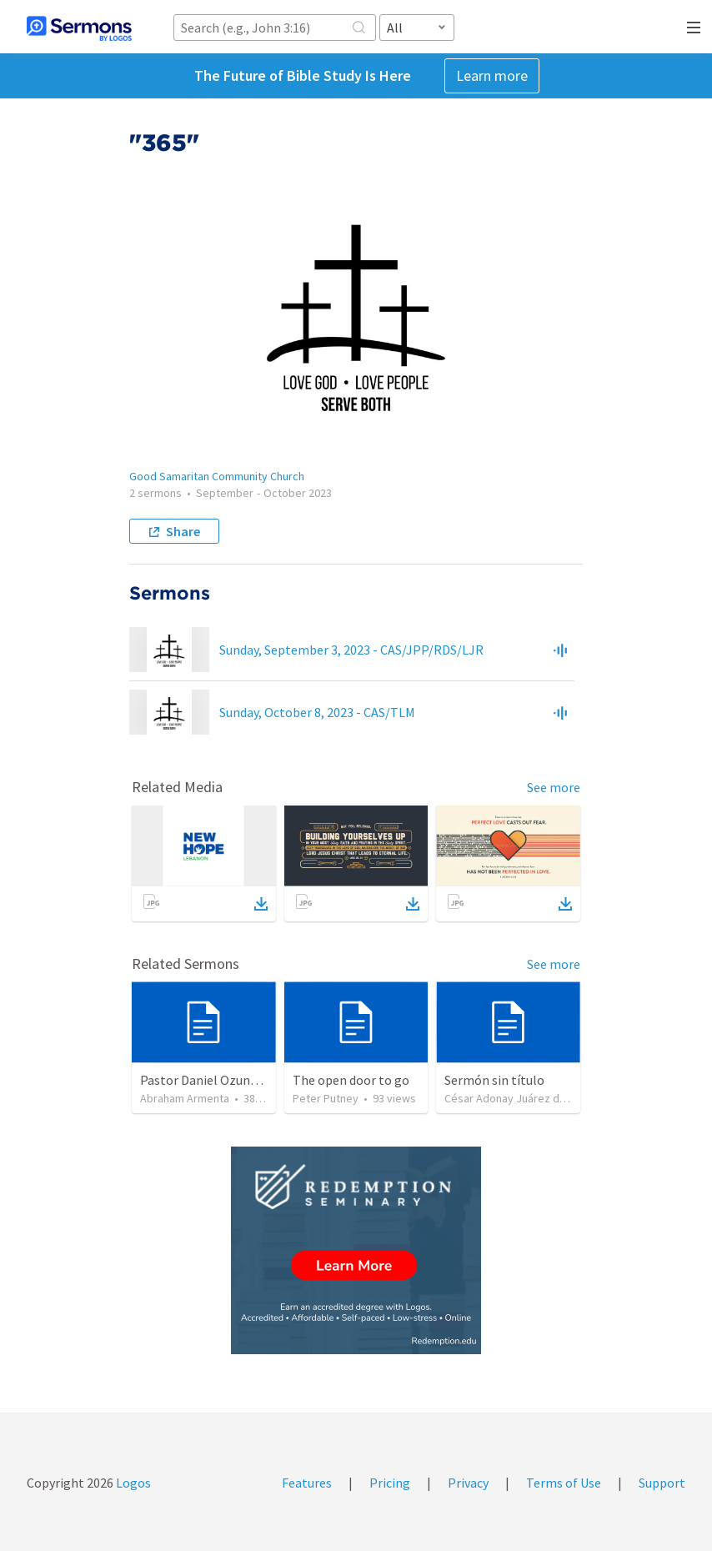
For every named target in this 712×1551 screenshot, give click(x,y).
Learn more (492, 75)
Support (662, 1482)
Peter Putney (326, 1098)
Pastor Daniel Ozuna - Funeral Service (246, 1080)
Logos (132, 1482)
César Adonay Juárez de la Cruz (523, 1098)
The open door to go (351, 1080)
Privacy (468, 1482)
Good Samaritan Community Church (216, 476)
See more (553, 787)
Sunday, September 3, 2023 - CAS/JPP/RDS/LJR (351, 649)
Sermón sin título (494, 1080)
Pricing (389, 1482)
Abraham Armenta (184, 1098)
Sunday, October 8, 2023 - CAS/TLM (317, 712)
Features (307, 1482)
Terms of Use (563, 1482)
